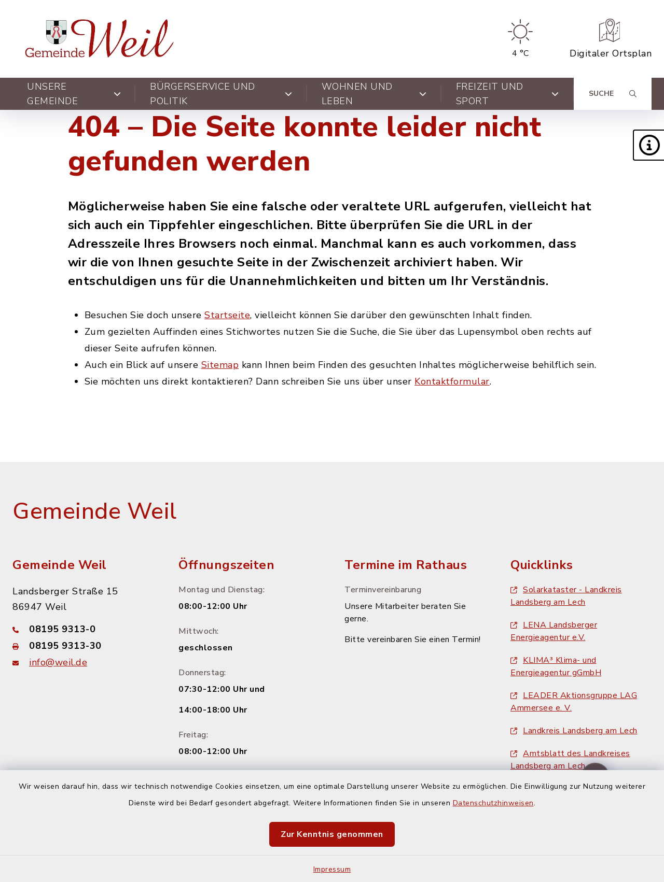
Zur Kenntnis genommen (332, 834)
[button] (648, 145)
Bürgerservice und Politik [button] (221, 93)
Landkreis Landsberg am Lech (574, 730)
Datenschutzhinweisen (493, 803)
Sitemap (220, 365)
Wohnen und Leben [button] (374, 93)
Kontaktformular (452, 381)
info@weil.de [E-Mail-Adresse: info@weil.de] (58, 662)
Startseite (227, 315)
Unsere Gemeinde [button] (74, 93)
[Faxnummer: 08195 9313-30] (83, 645)
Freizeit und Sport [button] (507, 93)
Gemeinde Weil (94, 511)
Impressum (332, 869)
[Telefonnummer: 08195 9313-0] (83, 629)
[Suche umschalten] (613, 94)
